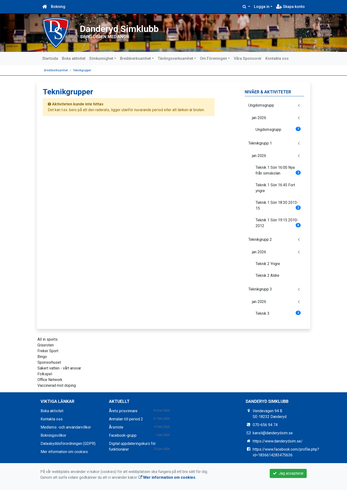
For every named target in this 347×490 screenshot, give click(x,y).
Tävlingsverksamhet (175, 58)
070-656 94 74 (265, 425)
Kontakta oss (277, 58)
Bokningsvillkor (53, 435)
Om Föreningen (213, 58)
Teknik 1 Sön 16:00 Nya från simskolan (278, 170)
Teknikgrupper (82, 70)
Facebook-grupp (123, 435)
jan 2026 (259, 117)
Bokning (58, 6)
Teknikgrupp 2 (260, 239)
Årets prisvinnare (123, 411)
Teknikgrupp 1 (260, 143)
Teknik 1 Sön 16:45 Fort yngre (275, 188)
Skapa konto (290, 6)
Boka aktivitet (73, 58)
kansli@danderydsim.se (273, 433)
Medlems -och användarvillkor (66, 427)
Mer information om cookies (64, 451)
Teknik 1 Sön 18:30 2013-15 (278, 205)
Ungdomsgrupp (261, 105)
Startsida (50, 58)
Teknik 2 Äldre (267, 275)
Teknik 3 (278, 313)
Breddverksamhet (135, 58)
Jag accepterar (288, 473)
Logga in (261, 6)
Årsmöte (116, 427)
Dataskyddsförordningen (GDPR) (68, 443)
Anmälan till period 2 (126, 419)
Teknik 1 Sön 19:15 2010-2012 (278, 223)
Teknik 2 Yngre (268, 263)
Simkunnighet (101, 58)
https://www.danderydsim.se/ (278, 441)
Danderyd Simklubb (140, 27)
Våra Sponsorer (248, 58)
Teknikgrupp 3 (260, 289)
